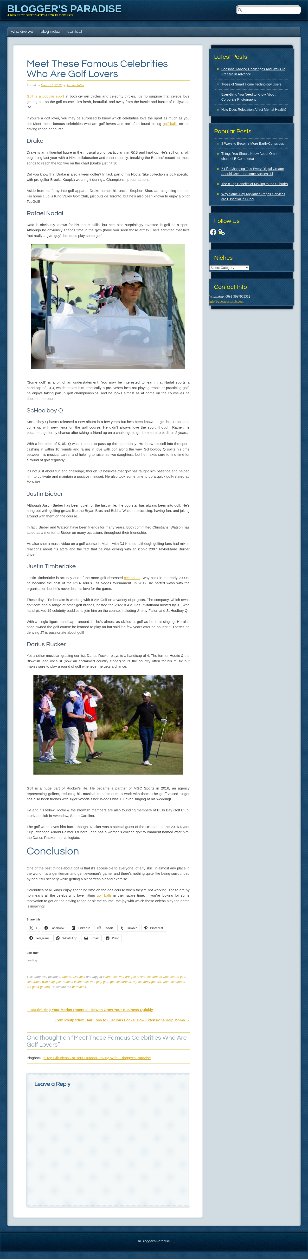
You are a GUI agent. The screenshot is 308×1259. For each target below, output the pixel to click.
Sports (66, 976)
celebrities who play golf (44, 982)
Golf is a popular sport (45, 96)
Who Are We (22, 31)
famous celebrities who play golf (85, 982)
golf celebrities (120, 982)
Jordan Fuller (75, 85)
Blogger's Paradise (64, 8)
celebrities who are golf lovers (124, 976)
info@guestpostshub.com (226, 301)
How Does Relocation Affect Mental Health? (254, 109)
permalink (79, 987)
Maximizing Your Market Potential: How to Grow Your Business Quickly (90, 1010)
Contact (74, 31)
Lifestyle (79, 976)
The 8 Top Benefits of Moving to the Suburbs (254, 184)
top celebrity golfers (147, 982)
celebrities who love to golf (167, 976)
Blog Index (50, 31)
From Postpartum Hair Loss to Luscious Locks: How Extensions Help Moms (122, 1020)
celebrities (132, 578)
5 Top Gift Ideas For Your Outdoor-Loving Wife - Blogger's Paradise (97, 1058)
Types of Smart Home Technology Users (251, 84)
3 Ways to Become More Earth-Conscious (252, 143)
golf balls (170, 124)
